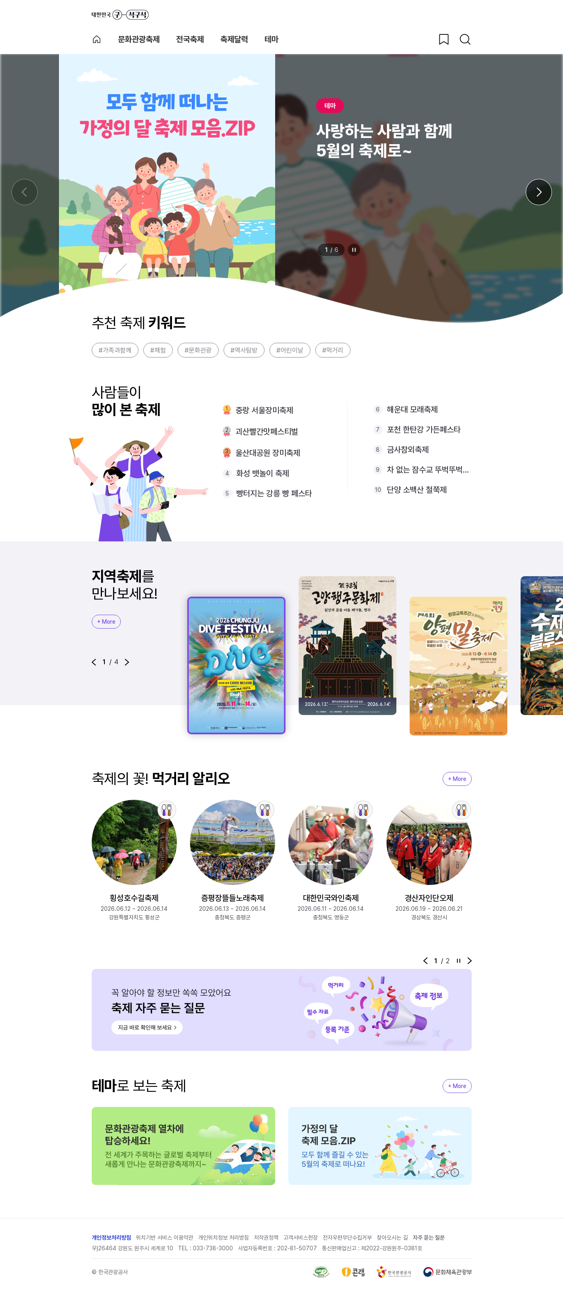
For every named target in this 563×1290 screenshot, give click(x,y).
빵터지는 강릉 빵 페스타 (274, 493)
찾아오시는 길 (392, 1237)
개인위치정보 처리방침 (223, 1237)
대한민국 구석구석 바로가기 (120, 15)
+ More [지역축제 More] (106, 621)
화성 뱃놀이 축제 (262, 473)
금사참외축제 (408, 450)
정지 (354, 250)
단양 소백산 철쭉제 (417, 490)
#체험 (158, 350)
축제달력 (234, 39)
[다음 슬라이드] (539, 192)
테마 (271, 39)
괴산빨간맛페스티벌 (266, 432)
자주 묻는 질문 (429, 1237)
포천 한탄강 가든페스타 (424, 430)
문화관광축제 (139, 39)
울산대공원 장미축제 (267, 453)
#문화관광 (198, 350)
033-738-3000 (213, 1248)
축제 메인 (97, 39)
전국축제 (190, 39)
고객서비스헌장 (300, 1237)
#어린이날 (289, 350)
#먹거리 (333, 350)
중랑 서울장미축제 (264, 410)
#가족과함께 (115, 350)
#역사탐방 (244, 350)
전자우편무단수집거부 (347, 1237)
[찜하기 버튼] (443, 39)
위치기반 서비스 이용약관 (164, 1237)
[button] (94, 662)
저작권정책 (266, 1237)
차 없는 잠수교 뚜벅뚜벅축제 (429, 470)
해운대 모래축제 (412, 409)
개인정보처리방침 (111, 1237)
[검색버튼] (465, 39)
